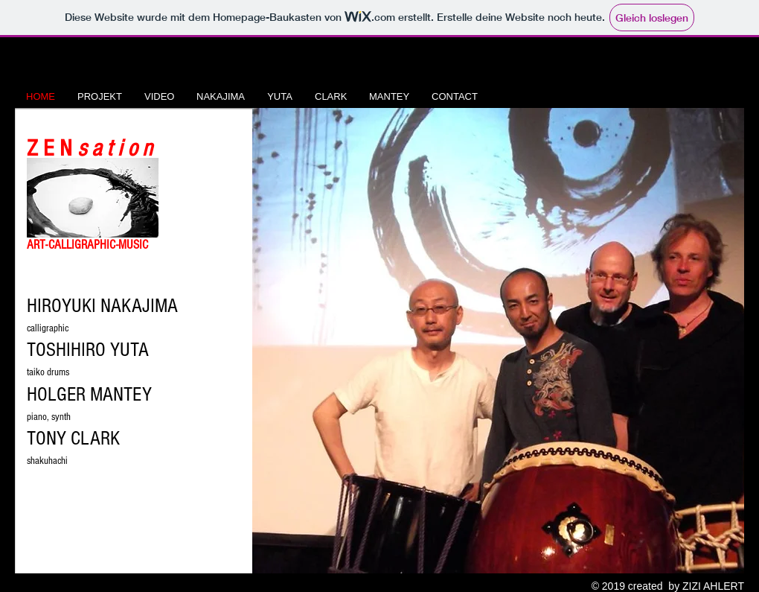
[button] (498, 340)
